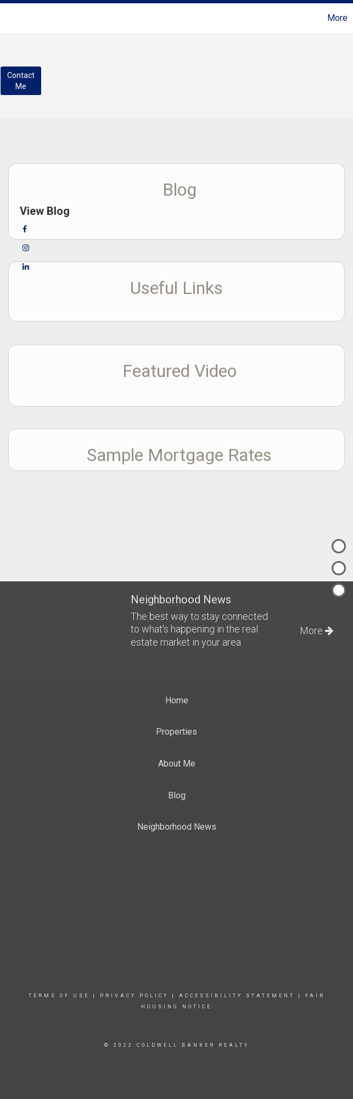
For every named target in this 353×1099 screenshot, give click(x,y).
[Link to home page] (14, 18)
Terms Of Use (59, 995)
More (337, 18)
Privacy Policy (134, 995)
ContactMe (21, 81)
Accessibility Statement (237, 995)
